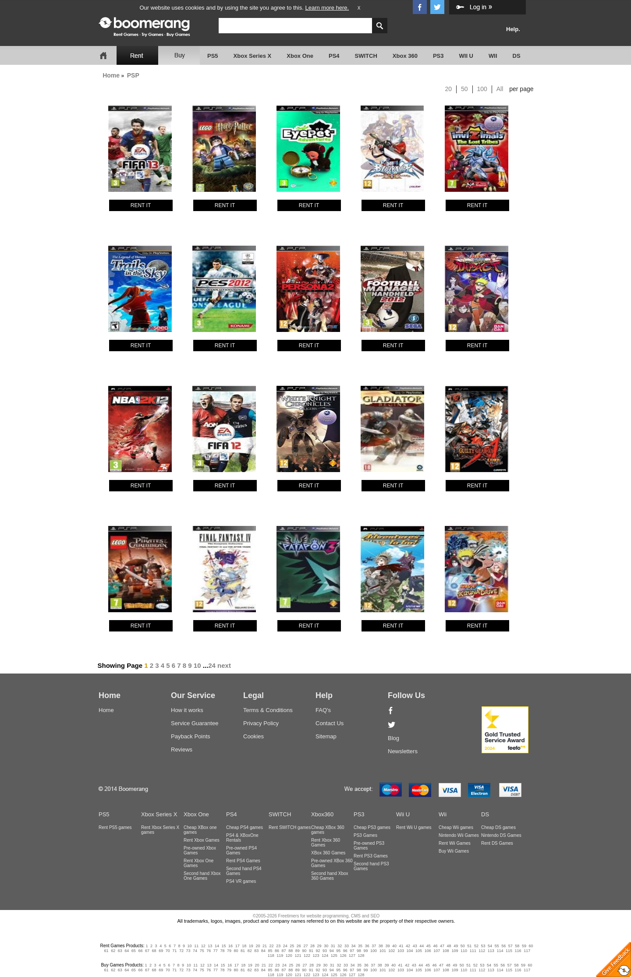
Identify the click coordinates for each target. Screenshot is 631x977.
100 (482, 88)
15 (224, 946)
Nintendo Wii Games (459, 835)
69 (161, 951)
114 (499, 951)
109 (454, 951)
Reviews (181, 749)
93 (325, 951)
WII (493, 56)
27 (305, 946)
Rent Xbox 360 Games (325, 842)
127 (352, 955)
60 (531, 946)
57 (510, 946)
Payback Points (190, 736)
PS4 (334, 56)
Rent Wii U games (414, 827)
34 (353, 946)
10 (197, 665)
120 (289, 955)
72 (181, 951)
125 (334, 955)
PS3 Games (365, 835)
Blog (393, 738)
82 (250, 951)
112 (482, 951)
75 (202, 951)
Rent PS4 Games (243, 860)
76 (208, 951)
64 (126, 951)
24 (212, 665)
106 (428, 951)
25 (292, 946)
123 (316, 955)
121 (297, 955)
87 (284, 951)
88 (290, 951)
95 (338, 951)
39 (387, 946)
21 (264, 946)
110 (464, 951)
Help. (513, 29)
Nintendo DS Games (501, 835)
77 (215, 951)
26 (299, 946)
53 (483, 946)
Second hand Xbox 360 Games (329, 876)
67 (147, 951)
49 (456, 946)
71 (174, 951)
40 (394, 946)
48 (449, 946)
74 (195, 951)
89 (297, 951)
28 (312, 946)
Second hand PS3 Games (371, 866)
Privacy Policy (261, 723)
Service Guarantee (194, 723)
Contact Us (330, 723)
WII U (466, 56)
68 (154, 951)
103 (400, 951)
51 (469, 946)
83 (256, 951)
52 (476, 946)
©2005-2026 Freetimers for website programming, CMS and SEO (316, 916)
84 (263, 951)
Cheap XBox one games (200, 830)
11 (196, 946)
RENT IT (141, 205)
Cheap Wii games (456, 827)
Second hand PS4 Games (244, 871)
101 (382, 951)
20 (448, 88)
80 (236, 951)
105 (418, 951)
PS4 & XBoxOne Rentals (242, 838)
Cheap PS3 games (372, 827)
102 (391, 951)
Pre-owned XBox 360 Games (332, 863)
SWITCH (366, 56)
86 (277, 951)
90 (304, 951)
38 (381, 946)
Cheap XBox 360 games (327, 830)
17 (237, 946)
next (224, 665)
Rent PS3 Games (371, 856)
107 (436, 951)
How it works (187, 710)
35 (360, 946)
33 (346, 946)
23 (278, 946)
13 (210, 946)
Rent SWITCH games (290, 827)
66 (140, 951)
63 (120, 951)
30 (326, 946)
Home (111, 75)
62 (113, 951)
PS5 (212, 56)
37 (374, 946)
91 (311, 951)
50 (464, 88)
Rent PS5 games (115, 827)
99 (366, 951)
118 (271, 955)
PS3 (438, 56)
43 (415, 946)
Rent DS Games (497, 843)
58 (517, 946)
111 (473, 951)
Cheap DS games (498, 827)
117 (527, 951)
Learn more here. (327, 7)
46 (435, 946)
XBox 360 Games (328, 852)
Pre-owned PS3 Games (369, 845)
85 (270, 951)
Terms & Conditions (268, 710)
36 (367, 946)
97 (352, 951)
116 (518, 951)
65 (133, 951)
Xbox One (300, 56)
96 (345, 951)
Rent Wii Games (455, 843)
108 (446, 951)
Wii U (403, 814)
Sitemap (326, 736)
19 (251, 946)
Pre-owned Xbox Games (200, 850)
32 (339, 946)
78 (222, 951)
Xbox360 (322, 814)
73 (188, 951)
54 (490, 946)
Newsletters (403, 751)
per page (521, 88)
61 (106, 951)
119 (280, 955)
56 (503, 946)
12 (203, 946)
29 (319, 946)
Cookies (253, 736)
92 (318, 951)
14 (217, 946)
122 (307, 955)
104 (409, 951)
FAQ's (323, 710)
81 (243, 951)
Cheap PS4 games (244, 827)
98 (359, 951)
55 (497, 946)
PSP (133, 75)
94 (332, 951)
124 (325, 955)
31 (333, 946)
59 (524, 946)
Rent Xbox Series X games (160, 830)
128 (361, 955)
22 (271, 946)
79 (229, 951)
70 (168, 951)
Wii (443, 814)
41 (401, 946)
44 (421, 946)
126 (343, 955)
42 (408, 946)
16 (230, 946)
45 (428, 946)
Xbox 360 (405, 56)
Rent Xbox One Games (198, 863)
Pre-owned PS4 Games (241, 850)
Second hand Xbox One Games (202, 876)
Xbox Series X (253, 56)
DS (517, 56)
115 (509, 951)
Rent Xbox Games (202, 840)
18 (244, 946)
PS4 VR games (241, 881)
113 (491, 951)
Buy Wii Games (454, 851)
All (499, 88)
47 (442, 946)
